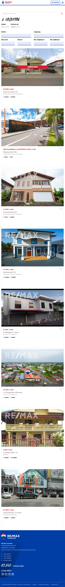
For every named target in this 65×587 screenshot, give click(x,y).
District (3, 32)
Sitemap (34, 584)
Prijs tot (20, 39)
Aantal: (3, 24)
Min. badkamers (55, 39)
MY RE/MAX (55, 2)
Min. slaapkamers (39, 39)
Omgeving (37, 32)
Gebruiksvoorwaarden (44, 584)
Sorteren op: (14, 24)
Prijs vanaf (4, 39)
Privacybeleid (54, 584)
